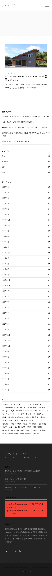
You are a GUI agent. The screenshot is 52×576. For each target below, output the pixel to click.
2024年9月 (5, 231)
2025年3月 (5, 209)
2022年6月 (5, 307)
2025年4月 (5, 203)
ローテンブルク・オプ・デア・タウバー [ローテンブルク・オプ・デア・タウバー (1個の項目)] (17, 414)
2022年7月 (5, 302)
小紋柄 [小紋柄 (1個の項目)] (18, 424)
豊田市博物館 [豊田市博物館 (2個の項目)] (14, 434)
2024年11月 (6, 225)
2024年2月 (5, 242)
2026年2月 (5, 192)
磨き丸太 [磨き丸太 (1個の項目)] (6, 430)
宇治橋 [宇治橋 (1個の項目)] (5, 424)
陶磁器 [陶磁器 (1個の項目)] (36, 434)
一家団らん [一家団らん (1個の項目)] (39, 414)
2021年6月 (5, 368)
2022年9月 (5, 291)
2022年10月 (6, 286)
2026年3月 (5, 187)
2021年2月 (5, 390)
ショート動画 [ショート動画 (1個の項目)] (8, 407)
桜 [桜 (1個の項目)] (11, 427)
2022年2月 (5, 324)
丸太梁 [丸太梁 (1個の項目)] (11, 417)
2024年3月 (5, 236)
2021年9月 (5, 351)
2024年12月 (6, 220)
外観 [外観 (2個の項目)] (31, 420)
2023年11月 (6, 253)
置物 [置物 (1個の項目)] (43, 430)
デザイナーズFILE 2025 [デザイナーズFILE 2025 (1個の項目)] (36, 407)
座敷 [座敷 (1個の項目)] (25, 424)
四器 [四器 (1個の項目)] (10, 420)
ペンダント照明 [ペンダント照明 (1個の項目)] (8, 411)
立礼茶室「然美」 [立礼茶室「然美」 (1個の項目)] (24, 430)
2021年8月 (5, 357)
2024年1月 (5, 247)
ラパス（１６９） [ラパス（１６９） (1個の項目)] (31, 411)
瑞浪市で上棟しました (10, 142)
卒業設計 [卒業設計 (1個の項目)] (44, 417)
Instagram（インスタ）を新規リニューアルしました (20, 127)
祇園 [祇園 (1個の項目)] (13, 430)
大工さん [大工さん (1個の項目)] (39, 420)
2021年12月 (6, 335)
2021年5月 (5, 373)
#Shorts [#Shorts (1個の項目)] (5, 404)
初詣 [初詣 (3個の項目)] (27, 417)
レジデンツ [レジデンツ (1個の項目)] (44, 411)
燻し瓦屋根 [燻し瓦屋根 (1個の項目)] (38, 427)
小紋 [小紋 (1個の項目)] (12, 424)
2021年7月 (5, 362)
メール (29, 572)
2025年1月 (5, 214)
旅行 (3, 172)
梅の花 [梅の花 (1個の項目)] (17, 427)
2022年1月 (5, 329)
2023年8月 (5, 264)
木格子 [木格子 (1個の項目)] (5, 427)
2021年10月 (6, 346)
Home (23, 572)
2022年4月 (5, 313)
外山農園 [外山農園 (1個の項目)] (24, 420)
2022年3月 (5, 318)
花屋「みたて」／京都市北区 (12, 122)
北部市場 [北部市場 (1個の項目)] (35, 417)
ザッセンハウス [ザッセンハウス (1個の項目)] (35, 404)
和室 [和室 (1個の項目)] (4, 420)
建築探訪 (5, 161)
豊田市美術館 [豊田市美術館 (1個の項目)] (26, 434)
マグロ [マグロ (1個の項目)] (19, 411)
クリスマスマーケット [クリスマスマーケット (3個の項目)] (19, 404)
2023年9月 (5, 258)
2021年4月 (5, 379)
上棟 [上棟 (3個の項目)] (4, 417)
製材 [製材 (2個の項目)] (4, 434)
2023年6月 (5, 269)
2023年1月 (5, 275)
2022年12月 (6, 280)
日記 (3, 167)
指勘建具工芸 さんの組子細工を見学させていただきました (23, 133)
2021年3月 (5, 384)
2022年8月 (5, 297)
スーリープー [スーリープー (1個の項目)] (20, 407)
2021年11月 (6, 340)
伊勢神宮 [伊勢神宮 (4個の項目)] (19, 417)
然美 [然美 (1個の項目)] (24, 427)
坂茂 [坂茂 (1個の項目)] (16, 420)
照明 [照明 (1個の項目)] (30, 427)
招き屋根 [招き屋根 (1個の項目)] (33, 424)
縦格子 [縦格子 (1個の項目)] (36, 430)
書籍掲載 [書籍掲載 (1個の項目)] (42, 424)
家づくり (5, 156)
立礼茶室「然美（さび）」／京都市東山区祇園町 (20, 116)
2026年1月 (5, 198)
